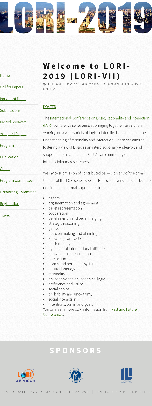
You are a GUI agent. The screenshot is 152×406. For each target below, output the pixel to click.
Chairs (5, 168)
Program (7, 145)
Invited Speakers (13, 122)
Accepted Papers (13, 133)
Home (5, 75)
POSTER (49, 106)
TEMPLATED (138, 392)
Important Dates (13, 98)
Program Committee (16, 180)
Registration (9, 203)
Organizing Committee (18, 191)
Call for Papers (11, 87)
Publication (9, 157)
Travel (5, 215)
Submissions (10, 110)
